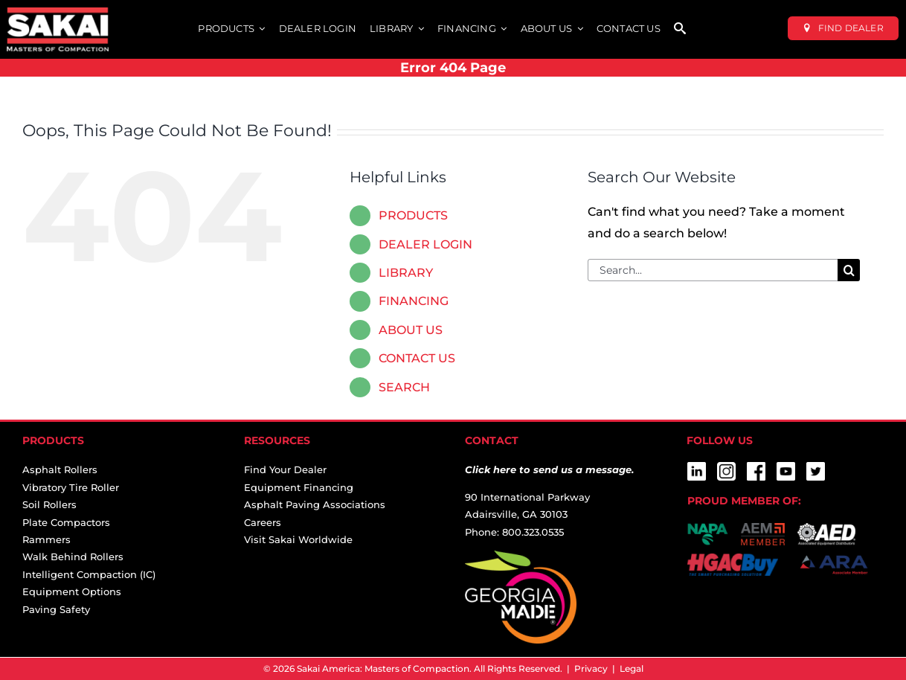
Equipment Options (71, 591)
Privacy (591, 668)
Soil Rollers (49, 504)
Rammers (46, 539)
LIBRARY (406, 273)
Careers (262, 522)
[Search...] (713, 270)
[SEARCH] (680, 29)
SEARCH (404, 387)
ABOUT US (411, 330)
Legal (631, 668)
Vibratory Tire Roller (70, 487)
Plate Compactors (66, 522)
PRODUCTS (413, 215)
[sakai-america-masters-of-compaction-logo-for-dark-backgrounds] (58, 13)
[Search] (849, 270)
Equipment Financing (298, 487)
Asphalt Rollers (59, 469)
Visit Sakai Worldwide (298, 539)
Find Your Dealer (285, 469)
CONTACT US (417, 358)
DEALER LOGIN (425, 244)
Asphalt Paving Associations (314, 504)
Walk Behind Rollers (72, 556)
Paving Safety (56, 609)
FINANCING (414, 301)
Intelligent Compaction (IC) (88, 574)
